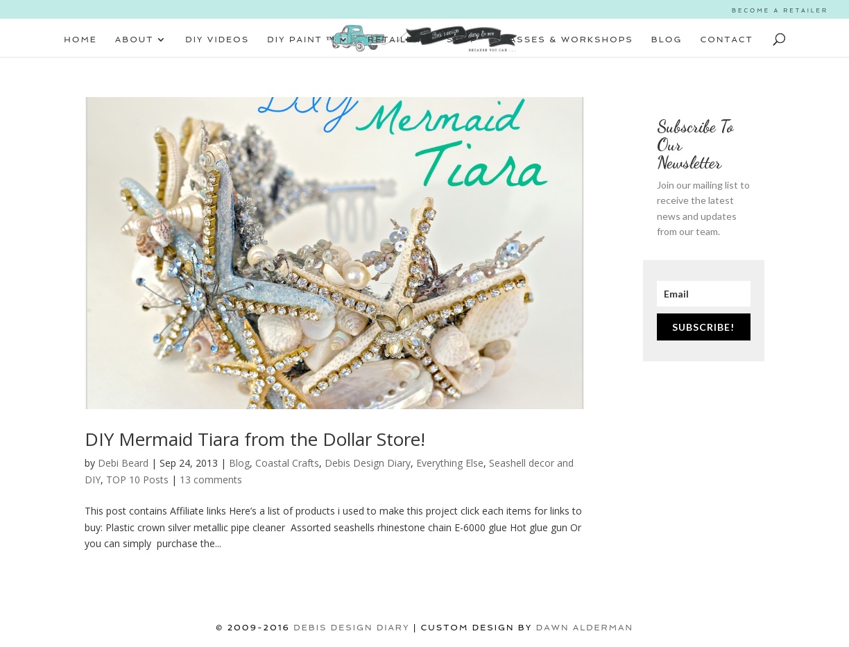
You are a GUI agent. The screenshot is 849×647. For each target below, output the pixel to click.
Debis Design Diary (368, 462)
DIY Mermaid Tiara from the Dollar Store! (255, 438)
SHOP (462, 39)
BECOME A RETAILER (780, 10)
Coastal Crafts (287, 462)
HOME (80, 39)
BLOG (667, 39)
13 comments (211, 479)
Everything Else (449, 462)
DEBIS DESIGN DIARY (351, 627)
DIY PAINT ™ (301, 39)
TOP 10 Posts (137, 479)
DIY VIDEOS (217, 39)
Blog (239, 462)
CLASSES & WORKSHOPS (564, 39)
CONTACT (727, 39)
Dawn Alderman (584, 627)
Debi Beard (123, 462)
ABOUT (134, 39)
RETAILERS (398, 39)
